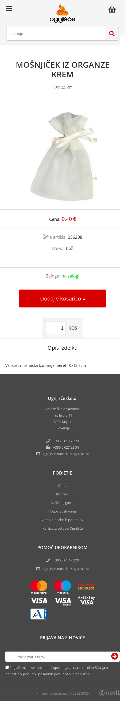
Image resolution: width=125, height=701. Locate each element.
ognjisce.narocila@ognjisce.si (66, 568)
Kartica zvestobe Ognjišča (62, 528)
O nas (62, 485)
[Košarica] (113, 9)
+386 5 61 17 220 (66, 440)
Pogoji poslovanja (63, 511)
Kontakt (62, 494)
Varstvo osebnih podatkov (62, 519)
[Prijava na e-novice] (115, 657)
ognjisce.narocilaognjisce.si (66, 453)
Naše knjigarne (62, 502)
